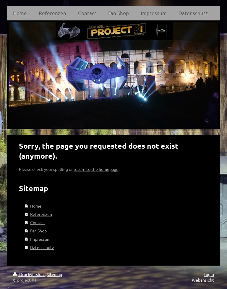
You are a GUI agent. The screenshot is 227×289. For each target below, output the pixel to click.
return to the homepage (96, 169)
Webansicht (203, 279)
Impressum (40, 239)
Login (209, 274)
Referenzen (41, 214)
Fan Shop (38, 230)
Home (35, 205)
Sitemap (54, 274)
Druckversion (29, 274)
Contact (37, 222)
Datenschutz (42, 247)
